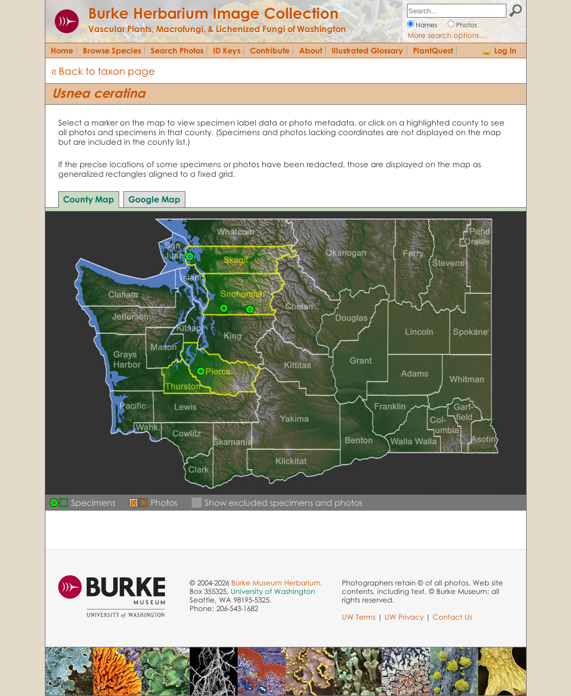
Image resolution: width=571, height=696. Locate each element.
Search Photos (177, 50)
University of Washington (273, 591)
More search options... (447, 35)
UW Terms (359, 617)
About (310, 50)
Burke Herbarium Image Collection (213, 13)
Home (62, 50)
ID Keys (226, 50)
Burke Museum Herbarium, (277, 582)
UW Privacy (404, 617)
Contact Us (452, 617)
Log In (505, 50)
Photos (466, 25)
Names (426, 25)
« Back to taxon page (103, 71)
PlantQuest (433, 50)
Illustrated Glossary (367, 50)
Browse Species (112, 50)
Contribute (270, 50)
